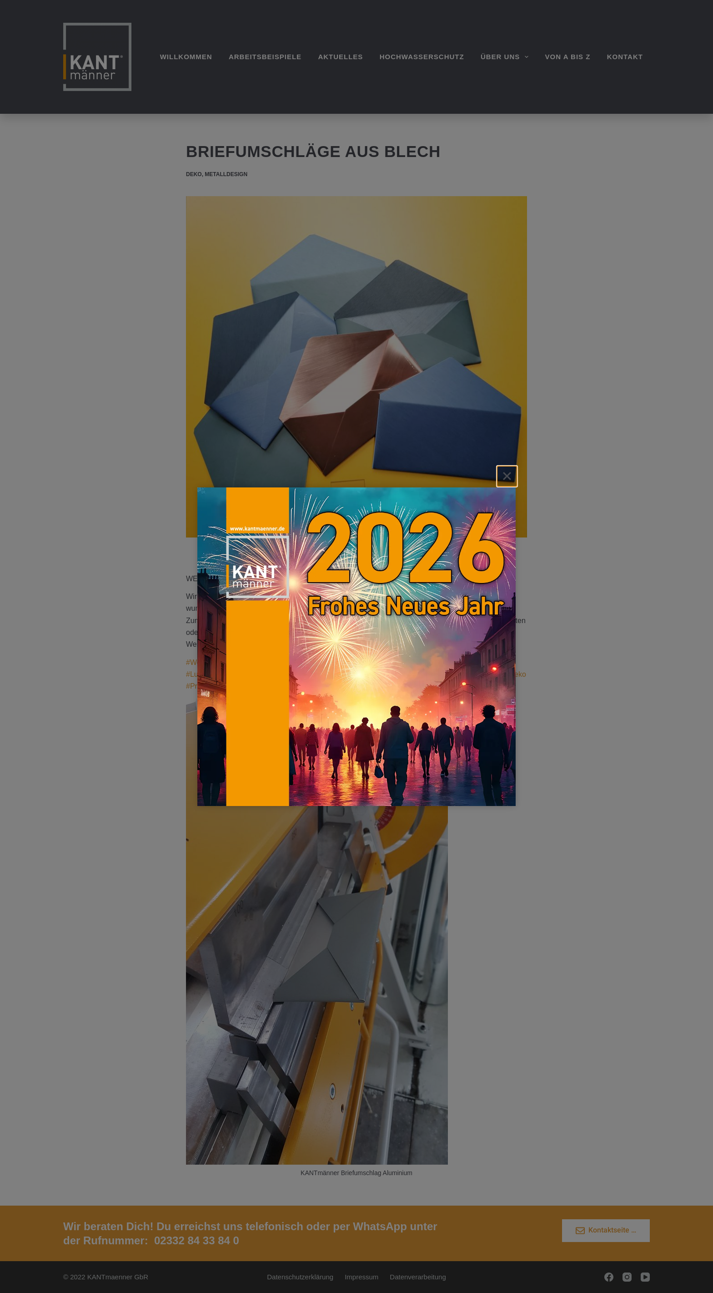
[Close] (507, 476)
